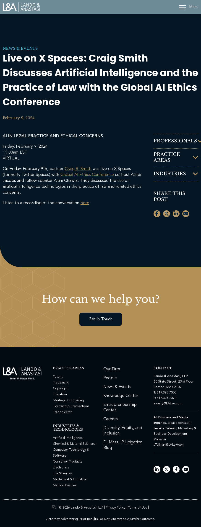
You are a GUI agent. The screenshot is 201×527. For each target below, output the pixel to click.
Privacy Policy (115, 507)
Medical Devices (64, 485)
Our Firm (111, 369)
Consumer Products (67, 461)
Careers (110, 419)
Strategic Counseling (68, 400)
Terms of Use (137, 507)
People (110, 378)
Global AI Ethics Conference (87, 175)
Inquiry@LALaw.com (168, 403)
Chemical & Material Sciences (74, 443)
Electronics (61, 467)
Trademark (60, 382)
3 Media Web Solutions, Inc (54, 507)
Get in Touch (101, 319)
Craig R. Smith (78, 169)
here (85, 203)
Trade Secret (62, 412)
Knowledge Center (120, 396)
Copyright (60, 388)
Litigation (60, 394)
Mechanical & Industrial (69, 479)
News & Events (20, 48)
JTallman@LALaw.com (169, 444)
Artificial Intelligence (68, 438)
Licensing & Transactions (71, 406)
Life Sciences (62, 473)
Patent (58, 376)
